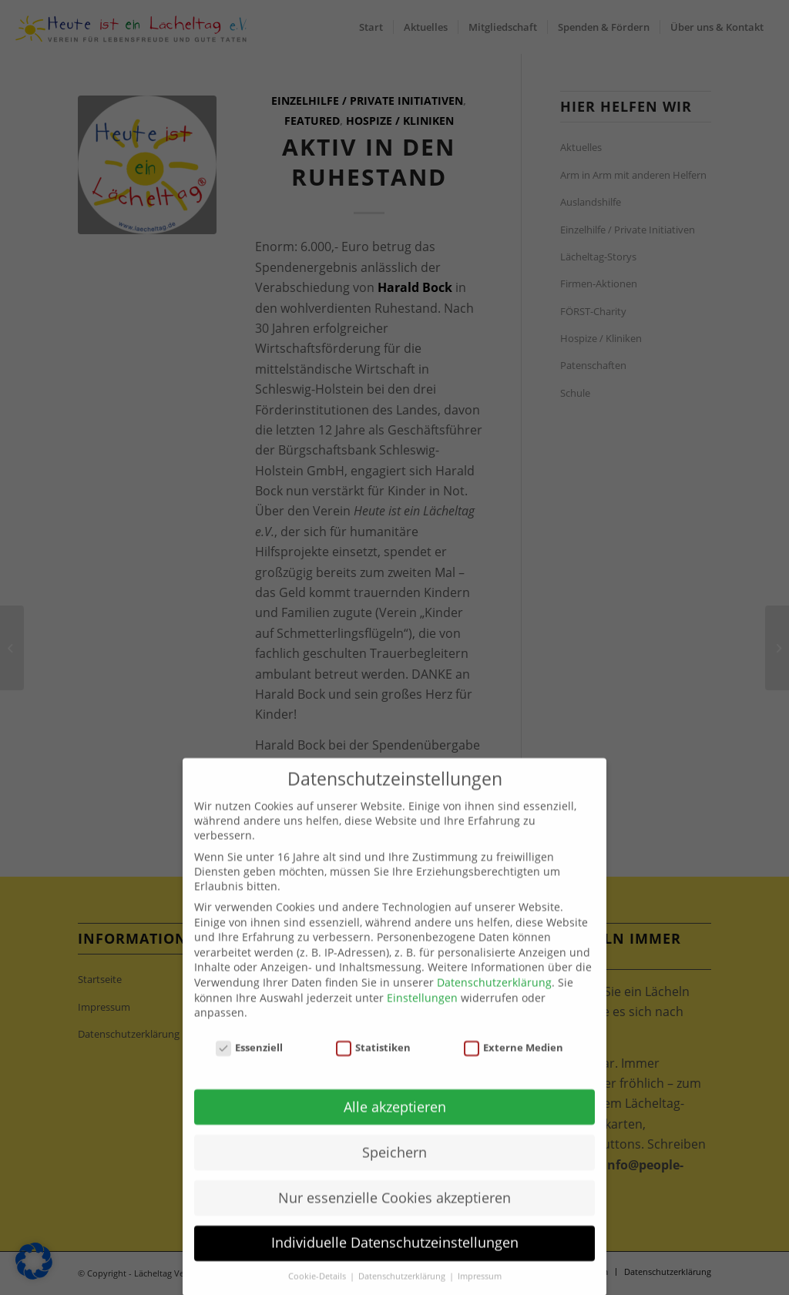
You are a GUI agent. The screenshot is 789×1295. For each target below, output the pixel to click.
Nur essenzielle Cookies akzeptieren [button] (394, 1218)
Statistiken (373, 1068)
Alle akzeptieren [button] (395, 1127)
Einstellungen (422, 1018)
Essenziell (250, 1068)
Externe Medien (514, 1068)
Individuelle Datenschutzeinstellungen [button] (395, 1263)
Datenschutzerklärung (494, 1003)
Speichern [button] (394, 1172)
